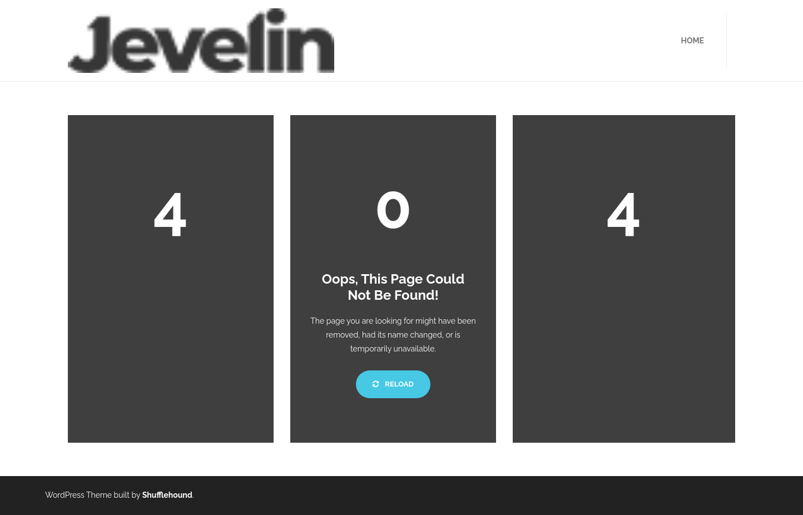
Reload (393, 384)
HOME (692, 40)
